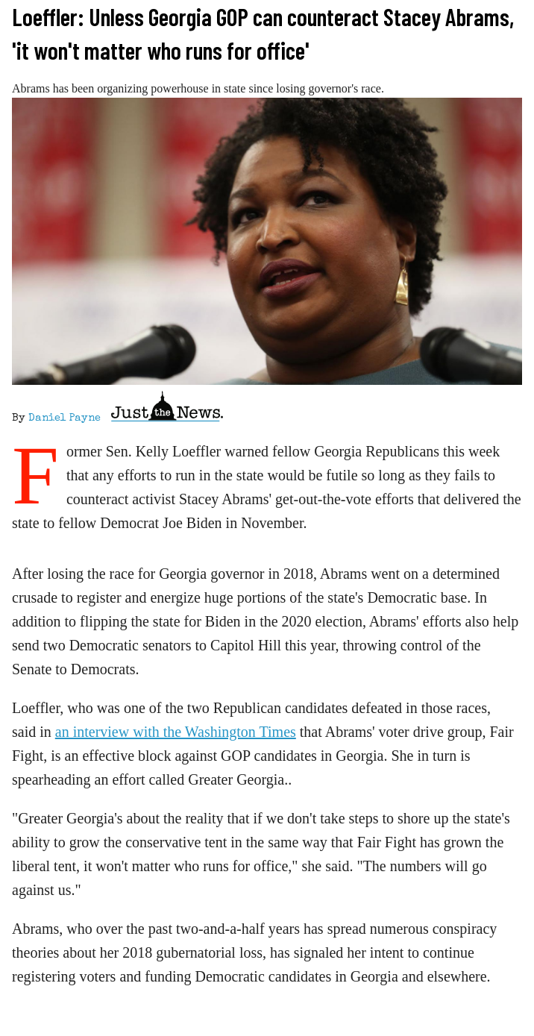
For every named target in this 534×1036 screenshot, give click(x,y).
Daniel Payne (64, 418)
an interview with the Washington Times (175, 731)
